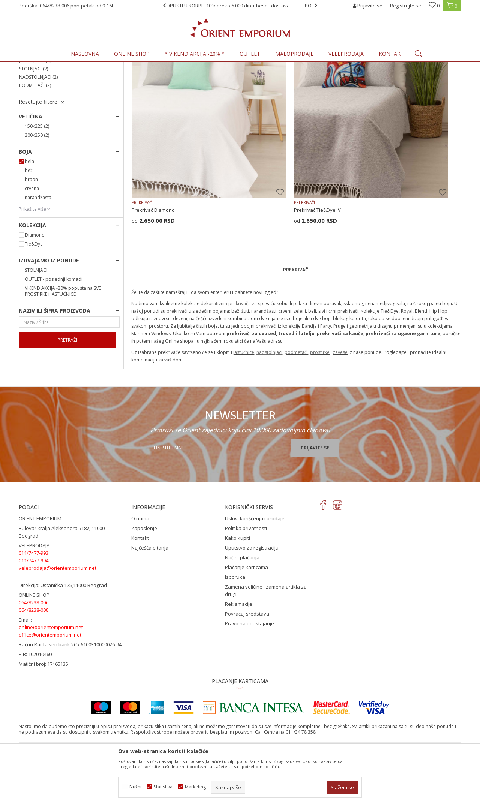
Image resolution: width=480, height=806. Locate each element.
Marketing (195, 787)
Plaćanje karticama (246, 619)
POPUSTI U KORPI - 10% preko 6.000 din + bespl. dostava (239, 5)
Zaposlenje (144, 580)
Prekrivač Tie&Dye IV (267, 222)
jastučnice (243, 364)
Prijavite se (315, 499)
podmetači (296, 364)
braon (31, 241)
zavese (340, 364)
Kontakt (140, 590)
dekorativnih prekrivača (226, 315)
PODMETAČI (35, 147)
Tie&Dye (34, 306)
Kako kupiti (237, 590)
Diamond (35, 297)
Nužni (135, 787)
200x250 (37, 197)
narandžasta (38, 259)
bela (29, 223)
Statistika (163, 787)
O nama (140, 570)
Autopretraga (282, 78)
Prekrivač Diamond (153, 222)
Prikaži (379, 78)
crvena (32, 250)
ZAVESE (30, 114)
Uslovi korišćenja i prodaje (255, 570)
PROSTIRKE (33, 106)
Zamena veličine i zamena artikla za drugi (266, 642)
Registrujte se (405, 5)
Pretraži (67, 402)
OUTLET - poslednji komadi (53, 341)
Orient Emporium (37, 66)
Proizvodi (71, 66)
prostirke (320, 364)
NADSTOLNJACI (38, 139)
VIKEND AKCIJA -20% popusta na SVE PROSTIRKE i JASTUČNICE (63, 353)
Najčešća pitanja (149, 599)
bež (29, 232)
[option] (240, 5)
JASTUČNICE (35, 122)
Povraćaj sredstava (247, 665)
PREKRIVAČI (34, 97)
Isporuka (235, 629)
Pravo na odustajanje (249, 675)
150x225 (37, 188)
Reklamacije (238, 656)
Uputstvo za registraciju (252, 599)
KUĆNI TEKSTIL (101, 66)
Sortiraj (315, 78)
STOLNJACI (33, 130)
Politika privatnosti (246, 580)
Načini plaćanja (242, 609)
